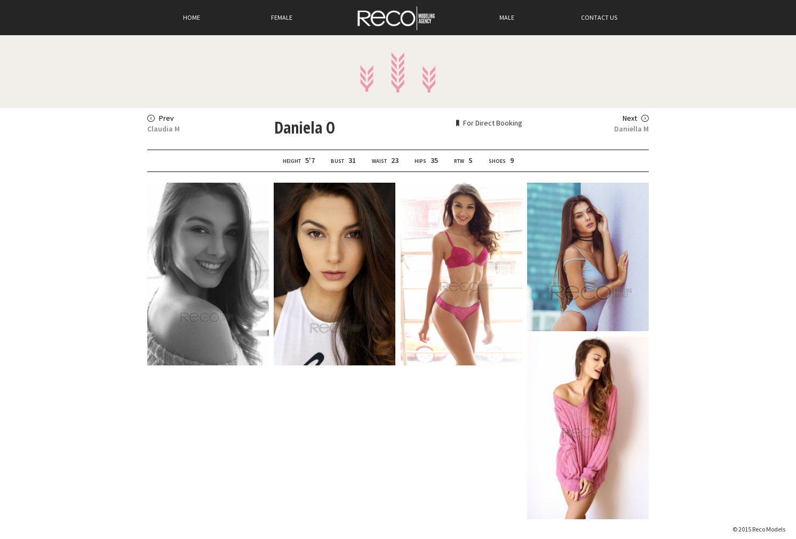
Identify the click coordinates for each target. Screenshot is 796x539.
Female (281, 17)
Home (191, 17)
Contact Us (599, 17)
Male (506, 17)
